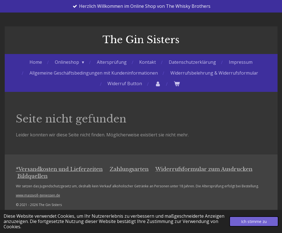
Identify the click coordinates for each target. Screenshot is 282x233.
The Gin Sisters (141, 40)
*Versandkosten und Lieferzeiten (59, 169)
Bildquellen (32, 176)
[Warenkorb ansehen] (176, 83)
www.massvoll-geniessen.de (38, 195)
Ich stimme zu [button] (254, 221)
